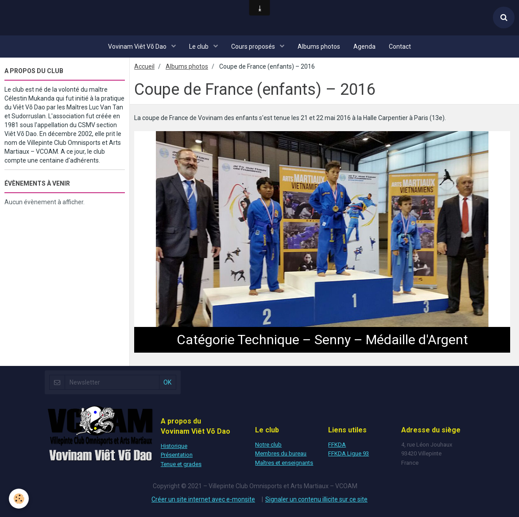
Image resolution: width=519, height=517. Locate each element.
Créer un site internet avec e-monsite (203, 499)
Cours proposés (253, 46)
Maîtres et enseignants (284, 462)
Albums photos (319, 46)
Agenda (364, 46)
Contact (400, 46)
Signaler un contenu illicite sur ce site (316, 499)
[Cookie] (19, 499)
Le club (199, 46)
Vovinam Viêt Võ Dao (138, 46)
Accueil (144, 66)
